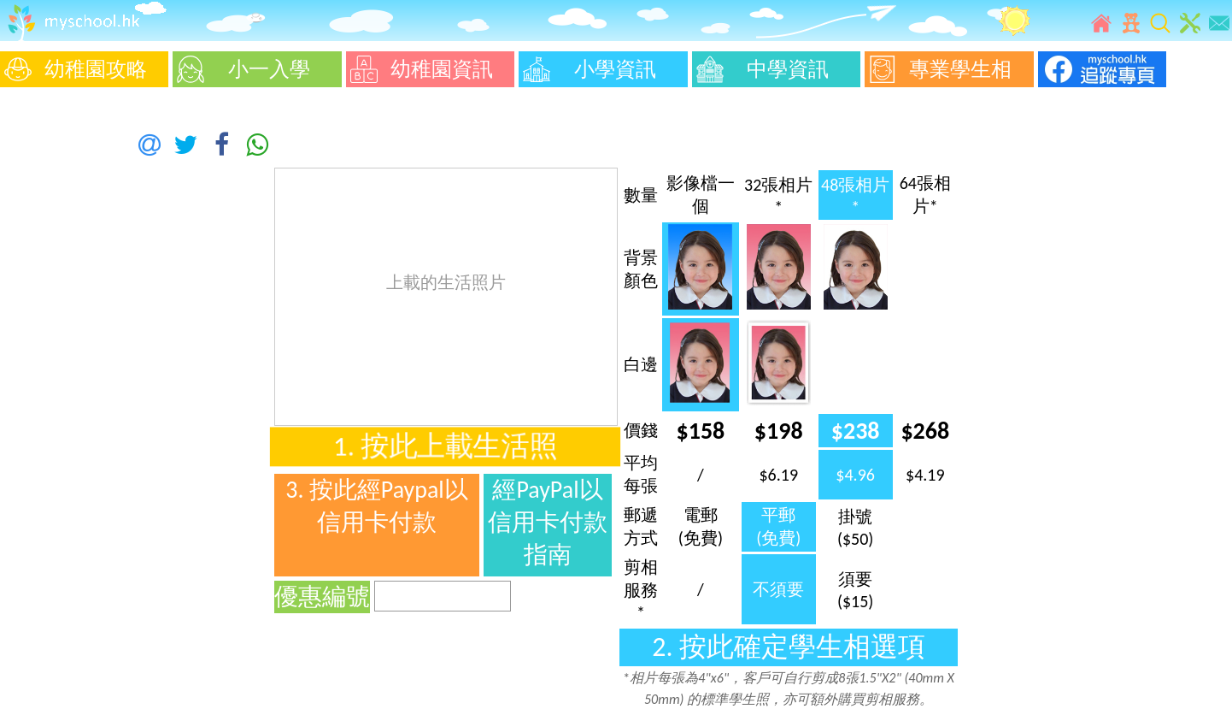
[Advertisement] (51, 350)
